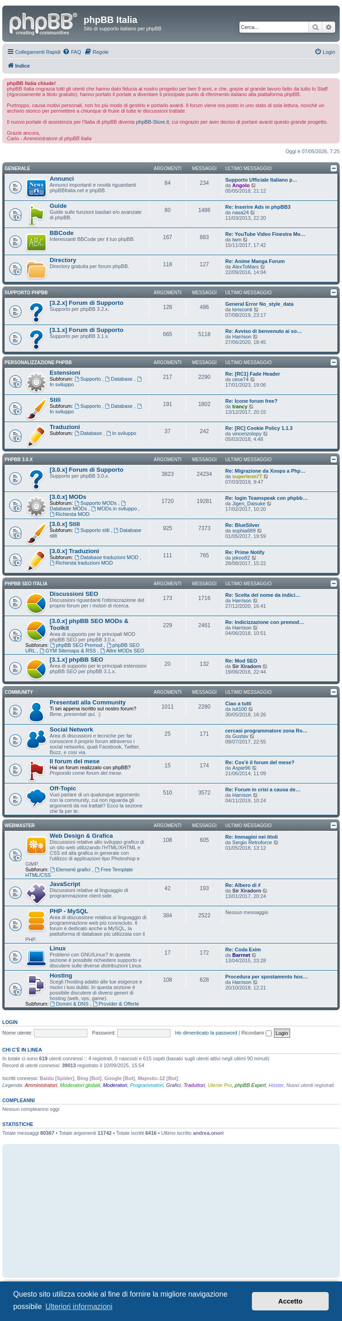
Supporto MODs (96, 503)
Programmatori (147, 1085)
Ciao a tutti (238, 703)
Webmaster (20, 825)
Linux (58, 948)
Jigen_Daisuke (248, 503)
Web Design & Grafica (81, 835)
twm (236, 239)
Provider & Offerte (116, 1003)
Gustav (240, 736)
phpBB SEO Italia (26, 583)
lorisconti (242, 309)
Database (119, 379)
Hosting (61, 975)
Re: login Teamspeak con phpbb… (266, 498)
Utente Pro (220, 1085)
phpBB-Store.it (152, 122)
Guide (58, 205)
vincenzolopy (247, 433)
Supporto (88, 379)
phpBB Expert (250, 1085)
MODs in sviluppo (114, 508)
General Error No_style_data (259, 304)
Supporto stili (92, 530)
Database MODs (88, 506)
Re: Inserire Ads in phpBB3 (258, 207)
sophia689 (244, 530)
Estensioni (65, 372)
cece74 (240, 379)
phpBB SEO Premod (77, 645)
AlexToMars (245, 266)
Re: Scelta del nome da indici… (262, 595)
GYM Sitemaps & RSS (68, 650)
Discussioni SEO (74, 593)
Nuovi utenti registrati (310, 1085)
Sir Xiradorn (246, 666)
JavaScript (65, 884)
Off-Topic (63, 788)
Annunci (62, 178)
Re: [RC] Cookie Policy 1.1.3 (259, 428)
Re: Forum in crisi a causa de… (263, 789)
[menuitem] (72, 51)
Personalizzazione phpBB (38, 362)
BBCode (62, 232)
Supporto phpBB (26, 292)
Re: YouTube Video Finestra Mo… (265, 234)
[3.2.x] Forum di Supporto (86, 302)
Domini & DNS (70, 1003)
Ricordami (256, 1032)
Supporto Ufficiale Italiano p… (261, 180)
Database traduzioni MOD (107, 557)
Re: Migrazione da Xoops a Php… (265, 471)
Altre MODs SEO (122, 650)
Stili (55, 399)
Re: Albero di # (243, 885)
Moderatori (115, 1085)
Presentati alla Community (88, 702)
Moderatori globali (80, 1085)
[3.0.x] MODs (68, 496)
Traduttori (194, 1085)
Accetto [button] (290, 1301)
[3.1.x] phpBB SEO (76, 659)
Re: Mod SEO (241, 660)
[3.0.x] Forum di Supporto (86, 469)
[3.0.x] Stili (65, 523)
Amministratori (41, 1085)
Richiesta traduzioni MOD (81, 563)
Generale (17, 168)
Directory (63, 260)
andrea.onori (208, 1133)
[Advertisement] (171, 1210)
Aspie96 (241, 768)
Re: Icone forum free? (251, 401)
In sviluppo (121, 433)
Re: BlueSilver (242, 525)
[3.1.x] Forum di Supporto (86, 329)
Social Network (71, 729)
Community (19, 692)
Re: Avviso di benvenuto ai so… (263, 331)
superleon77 (247, 476)
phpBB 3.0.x (19, 459)
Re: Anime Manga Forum (255, 261)
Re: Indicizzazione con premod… (264, 622)
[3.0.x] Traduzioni (74, 551)
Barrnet (241, 955)
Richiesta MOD (70, 514)
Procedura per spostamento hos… (266, 976)
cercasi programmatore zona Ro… (266, 730)
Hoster (276, 1085)
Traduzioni (65, 426)
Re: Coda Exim (243, 949)
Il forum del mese (74, 761)
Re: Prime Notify (245, 552)
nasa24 (240, 212)
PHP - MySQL (69, 911)
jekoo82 (241, 557)
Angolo (241, 185)
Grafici (173, 1085)
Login (9, 1022)
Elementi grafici (71, 869)
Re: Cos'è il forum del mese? (260, 762)
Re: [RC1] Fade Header (252, 374)
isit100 (239, 709)
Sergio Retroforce (252, 842)
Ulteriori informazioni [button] (79, 1306)
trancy (239, 406)
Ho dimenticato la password (206, 1032)
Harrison (241, 336)
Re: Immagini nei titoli (251, 837)
